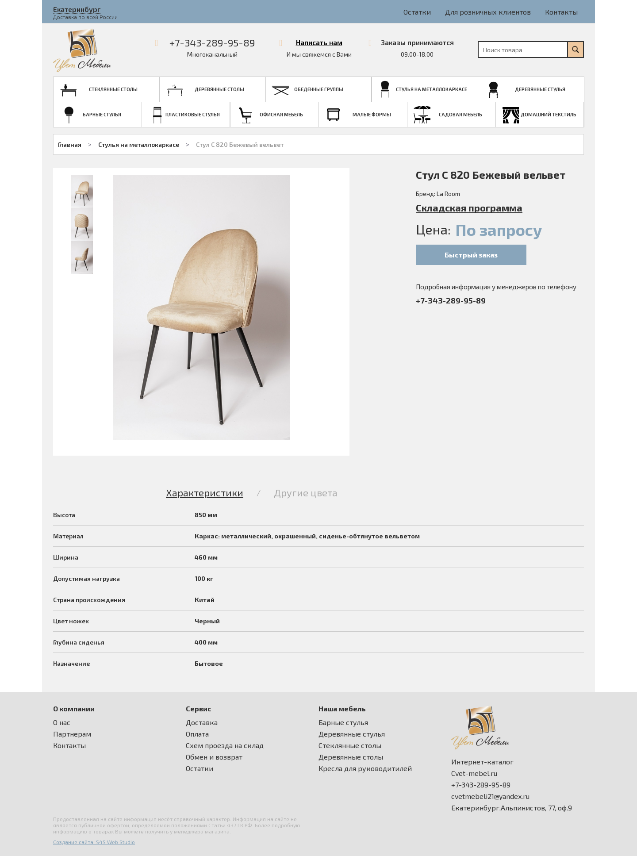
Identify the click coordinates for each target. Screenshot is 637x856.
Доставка (202, 722)
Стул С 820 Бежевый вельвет (240, 144)
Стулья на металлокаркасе (138, 144)
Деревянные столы (350, 756)
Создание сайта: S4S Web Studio (94, 842)
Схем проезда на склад (225, 745)
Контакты (561, 12)
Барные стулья (343, 722)
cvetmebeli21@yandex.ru (490, 796)
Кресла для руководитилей (365, 768)
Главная (69, 144)
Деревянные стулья (351, 733)
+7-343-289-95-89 (212, 42)
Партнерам (72, 733)
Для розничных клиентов (488, 12)
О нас (61, 722)
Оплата (197, 733)
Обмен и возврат (214, 756)
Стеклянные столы (349, 745)
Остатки (417, 12)
